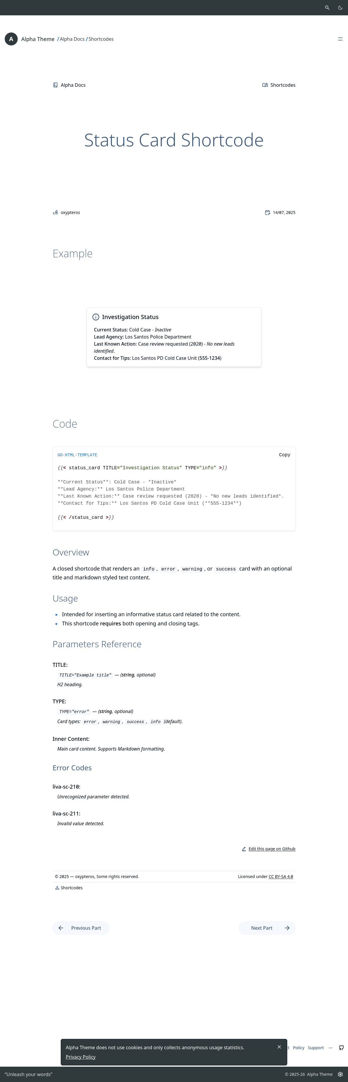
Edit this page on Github (272, 848)
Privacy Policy (81, 1057)
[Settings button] (340, 1074)
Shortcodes (101, 39)
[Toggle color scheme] (340, 7)
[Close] (279, 1046)
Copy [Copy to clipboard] (284, 455)
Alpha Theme (38, 39)
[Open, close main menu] (340, 38)
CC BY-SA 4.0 (281, 876)
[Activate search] (327, 7)
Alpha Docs (72, 39)
